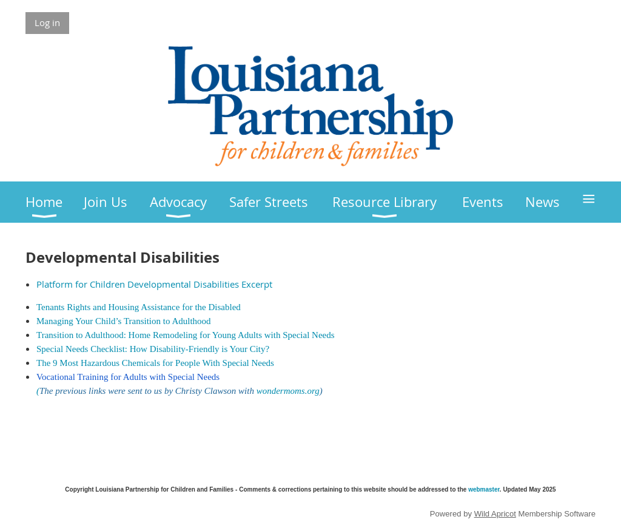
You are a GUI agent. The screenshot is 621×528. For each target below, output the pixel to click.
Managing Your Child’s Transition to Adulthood (123, 321)
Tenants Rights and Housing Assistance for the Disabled (138, 307)
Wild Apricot (495, 513)
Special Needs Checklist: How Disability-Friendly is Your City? (152, 349)
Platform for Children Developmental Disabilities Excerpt (154, 284)
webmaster (484, 489)
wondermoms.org (288, 391)
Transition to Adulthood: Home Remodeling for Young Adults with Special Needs (185, 335)
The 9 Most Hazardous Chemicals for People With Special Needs (155, 363)
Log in (47, 22)
